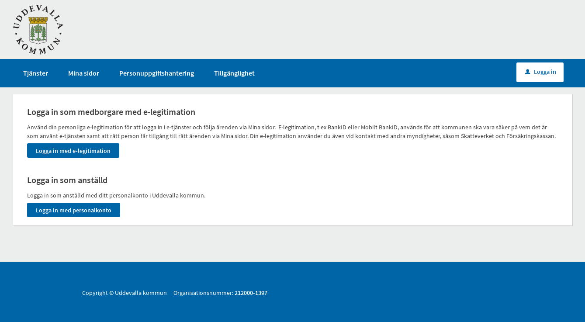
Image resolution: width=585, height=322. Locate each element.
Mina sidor (83, 73)
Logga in (540, 72)
